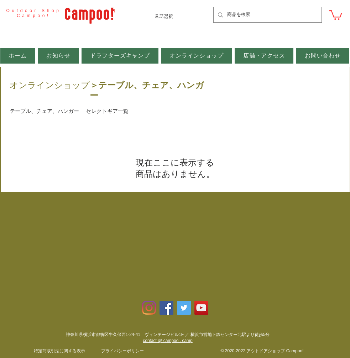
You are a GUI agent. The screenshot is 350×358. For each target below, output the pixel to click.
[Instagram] (149, 308)
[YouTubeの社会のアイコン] (201, 308)
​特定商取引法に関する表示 (59, 350)
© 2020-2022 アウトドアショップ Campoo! (262, 350)
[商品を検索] (267, 14)
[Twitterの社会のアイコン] (184, 308)
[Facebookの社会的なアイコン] (166, 308)
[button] (335, 14)
